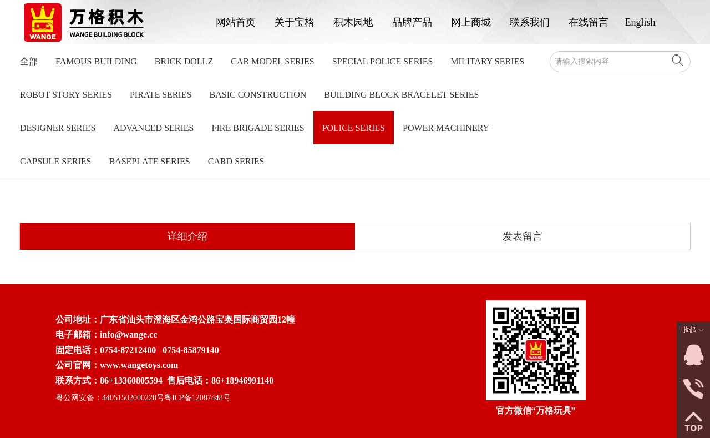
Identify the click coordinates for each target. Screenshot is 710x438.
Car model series (273, 61)
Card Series (236, 161)
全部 (29, 61)
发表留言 (522, 236)
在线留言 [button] (588, 22)
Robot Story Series (66, 94)
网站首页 (236, 22)
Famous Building (96, 61)
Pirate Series (161, 94)
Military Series (487, 61)
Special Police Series (382, 61)
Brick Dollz (184, 61)
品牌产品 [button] (412, 22)
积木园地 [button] (353, 22)
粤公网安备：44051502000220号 (109, 398)
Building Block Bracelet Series (401, 94)
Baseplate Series (149, 161)
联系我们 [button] (530, 22)
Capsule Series (55, 161)
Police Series (353, 128)
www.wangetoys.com (139, 365)
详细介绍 (187, 236)
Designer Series (57, 128)
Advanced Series (153, 128)
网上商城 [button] (471, 22)
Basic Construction (258, 94)
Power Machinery (446, 128)
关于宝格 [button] (295, 22)
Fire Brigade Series (258, 128)
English (640, 22)
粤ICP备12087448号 (197, 398)
